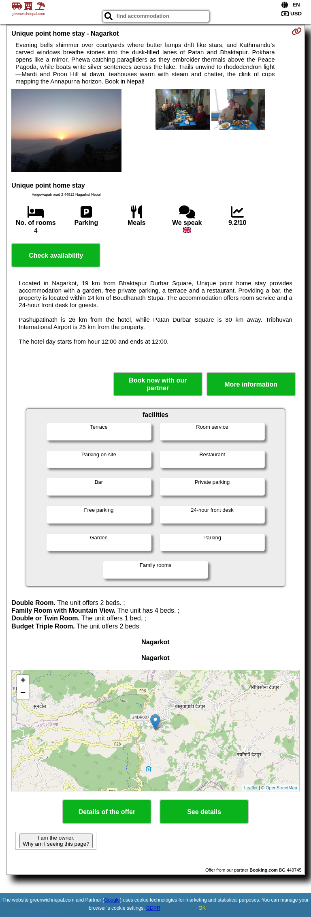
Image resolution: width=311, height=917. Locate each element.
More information (250, 384)
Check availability (56, 255)
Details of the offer (107, 811)
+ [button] (23, 681)
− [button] (23, 693)
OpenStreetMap (281, 787)
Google (112, 900)
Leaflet (251, 787)
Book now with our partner (158, 384)
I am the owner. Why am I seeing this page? (56, 841)
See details (204, 811)
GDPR (153, 908)
